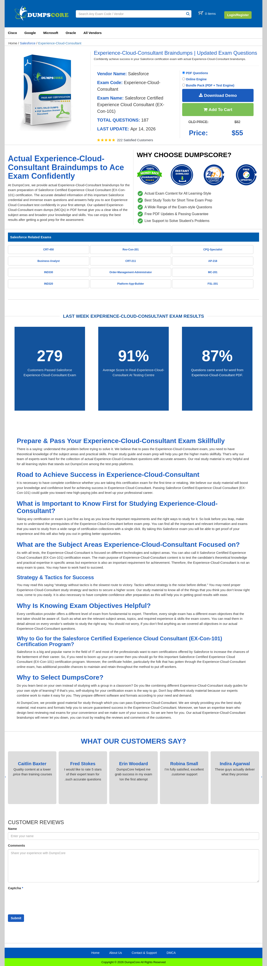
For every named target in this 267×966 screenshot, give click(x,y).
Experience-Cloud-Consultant (59, 43)
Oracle (71, 33)
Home (12, 43)
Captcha (15, 888)
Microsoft (50, 33)
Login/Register (238, 15)
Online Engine (194, 79)
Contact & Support (144, 953)
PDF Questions (195, 73)
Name (12, 829)
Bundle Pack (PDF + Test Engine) (208, 85)
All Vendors (92, 33)
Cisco (12, 33)
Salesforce (27, 43)
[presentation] (261, 776)
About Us (115, 953)
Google (30, 33)
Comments (16, 845)
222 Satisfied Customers (135, 140)
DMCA (171, 953)
